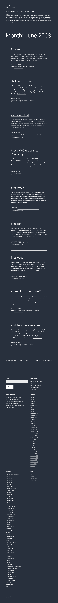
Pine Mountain (10, 500)
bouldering (9, 478)
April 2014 (33, 401)
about (29, 18)
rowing (8, 560)
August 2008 (34, 439)
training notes (20, 11)
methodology (9, 538)
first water (17, 188)
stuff (33, 11)
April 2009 (33, 423)
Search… (8, 378)
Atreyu (8, 504)
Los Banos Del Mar (11, 576)
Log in (32, 474)
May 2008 (33, 445)
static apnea (30, 134)
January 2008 (34, 453)
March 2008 (33, 449)
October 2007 (34, 459)
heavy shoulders (10, 552)
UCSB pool (36, 209)
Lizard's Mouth (10, 490)
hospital (8, 534)
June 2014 (33, 397)
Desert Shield (10, 510)
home (7, 11)
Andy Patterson (9, 401)
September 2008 (34, 437)
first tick (32, 383)
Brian (7, 399)
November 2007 (34, 457)
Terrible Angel (10, 516)
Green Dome (10, 486)
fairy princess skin (35, 387)
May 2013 (33, 411)
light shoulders (26, 242)
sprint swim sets (11, 580)
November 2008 (34, 433)
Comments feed (34, 478)
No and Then (34, 389)
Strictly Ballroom (11, 514)
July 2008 (33, 441)
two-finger (9, 524)
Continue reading (32, 60)
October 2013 (34, 405)
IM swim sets (10, 572)
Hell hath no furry (22, 81)
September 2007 (34, 461)
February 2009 (34, 427)
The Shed (25, 276)
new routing (9, 494)
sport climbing (24, 100)
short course (20, 209)
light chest (25, 66)
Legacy (8, 5)
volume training (30, 100)
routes (8, 502)
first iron (16, 49)
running (8, 562)
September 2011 (34, 413)
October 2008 (34, 435)
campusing (20, 276)
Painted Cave (10, 498)
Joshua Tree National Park (13, 488)
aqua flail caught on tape (36, 381)
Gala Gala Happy (14, 403)
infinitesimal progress (36, 385)
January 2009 (34, 429)
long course (24, 134)
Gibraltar (9, 484)
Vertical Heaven (10, 526)
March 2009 (33, 425)
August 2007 (34, 463)
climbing (12, 11)
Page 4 (37, 360)
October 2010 (34, 417)
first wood (17, 257)
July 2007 (33, 466)
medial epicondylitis (10, 536)
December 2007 (34, 455)
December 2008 (34, 431)
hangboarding (10, 548)
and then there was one (25, 325)
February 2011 (34, 415)
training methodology (11, 542)
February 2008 (34, 451)
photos (7, 540)
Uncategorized (9, 584)
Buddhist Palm (10, 508)
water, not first (20, 115)
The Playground (10, 520)
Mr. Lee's (9, 492)
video (7, 586)
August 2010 (34, 419)
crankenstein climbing (19, 101)
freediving (28, 11)
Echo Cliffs (9, 482)
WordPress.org (34, 480)
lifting (21, 66)
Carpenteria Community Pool (14, 566)
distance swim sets (12, 568)
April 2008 (33, 447)
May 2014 (33, 399)
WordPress (49, 597)
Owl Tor (19, 100)
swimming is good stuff (26, 291)
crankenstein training (18, 68)
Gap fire (8, 532)
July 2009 (33, 421)
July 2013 (33, 407)
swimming (35, 134)
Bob (7, 397)
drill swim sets (10, 570)
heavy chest (9, 550)
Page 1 (21, 360)
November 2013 (34, 403)
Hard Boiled (10, 512)
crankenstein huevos (18, 174)
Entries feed (33, 476)
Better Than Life (11, 506)
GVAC (19, 66)
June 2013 (33, 409)
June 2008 (33, 443)
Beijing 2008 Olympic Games (12, 474)
